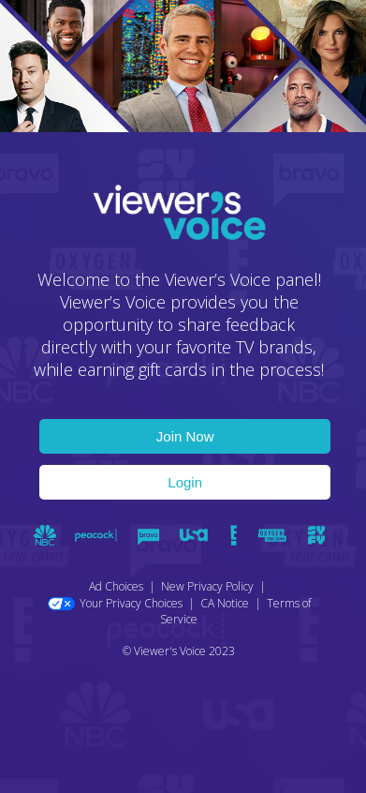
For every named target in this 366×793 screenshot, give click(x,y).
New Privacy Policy (207, 586)
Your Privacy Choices (115, 602)
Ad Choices (116, 586)
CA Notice (224, 603)
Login (185, 482)
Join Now (185, 436)
